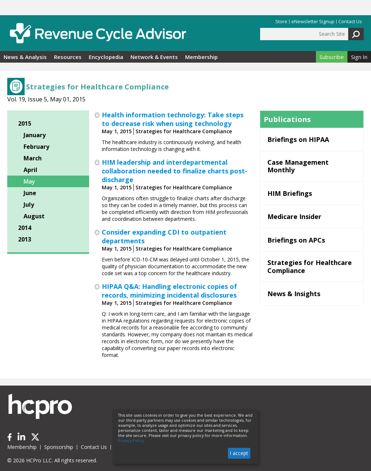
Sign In (359, 56)
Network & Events (154, 56)
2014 (24, 228)
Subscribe (332, 56)
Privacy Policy (131, 440)
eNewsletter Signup (312, 22)
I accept (239, 453)
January (35, 135)
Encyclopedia (106, 56)
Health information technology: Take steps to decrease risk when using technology (172, 119)
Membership (201, 56)
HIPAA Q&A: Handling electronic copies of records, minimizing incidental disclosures (169, 290)
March (33, 158)
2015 (24, 123)
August (34, 216)
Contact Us (350, 22)
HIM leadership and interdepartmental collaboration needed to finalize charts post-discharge (174, 171)
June (30, 193)
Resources (68, 56)
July (29, 205)
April (30, 170)
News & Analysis (25, 56)
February (36, 147)
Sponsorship (58, 446)
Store (281, 22)
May (29, 181)
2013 (24, 239)
